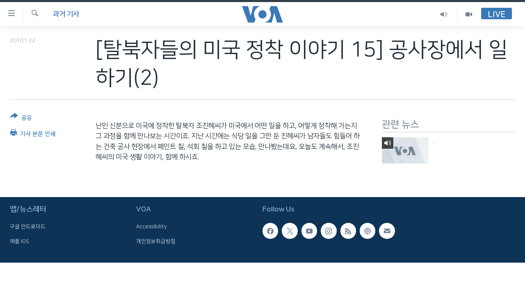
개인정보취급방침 (156, 241)
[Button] (21, 118)
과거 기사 (66, 14)
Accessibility (151, 226)
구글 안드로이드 (28, 226)
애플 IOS (19, 241)
